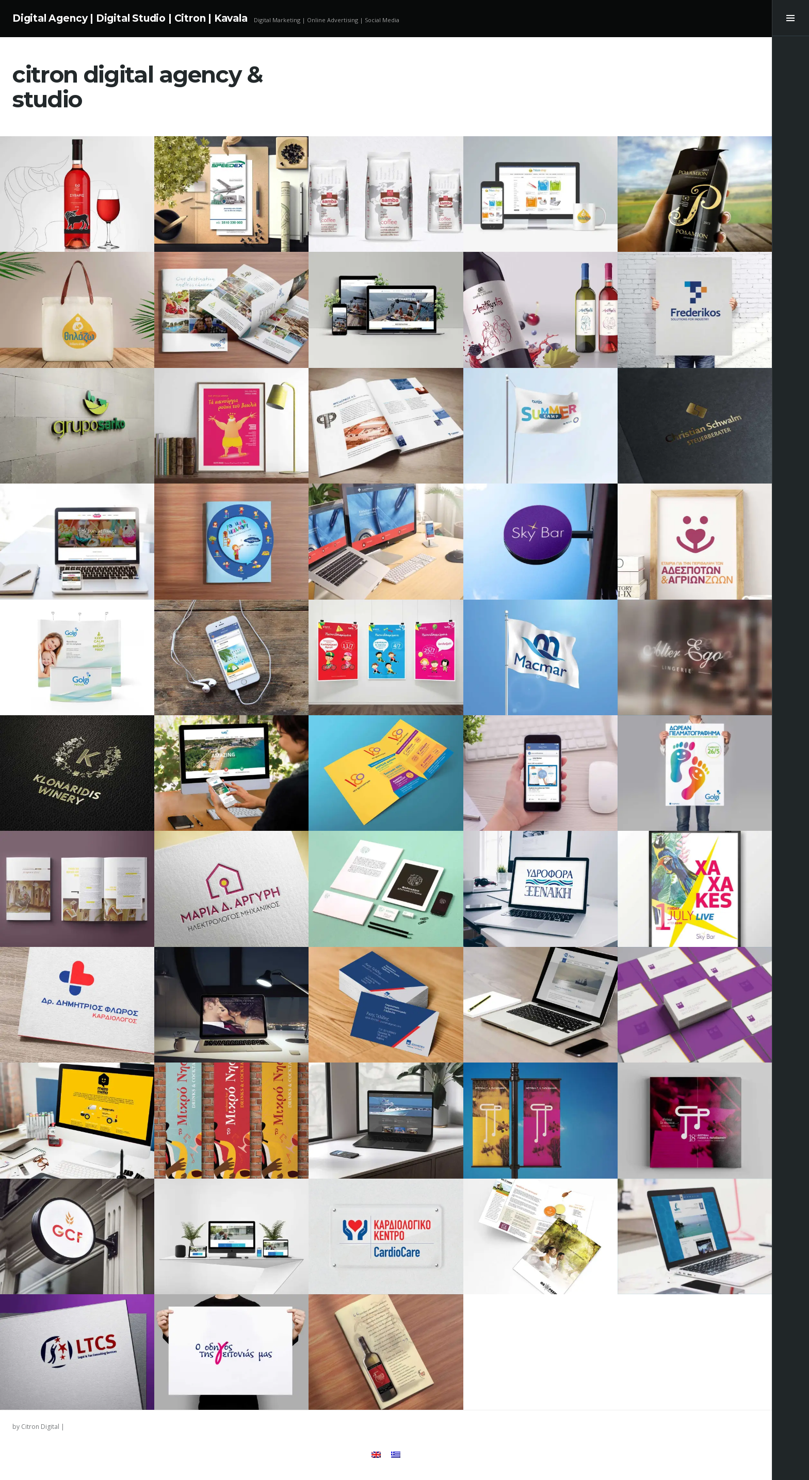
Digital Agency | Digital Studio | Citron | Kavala (130, 18)
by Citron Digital (35, 1426)
